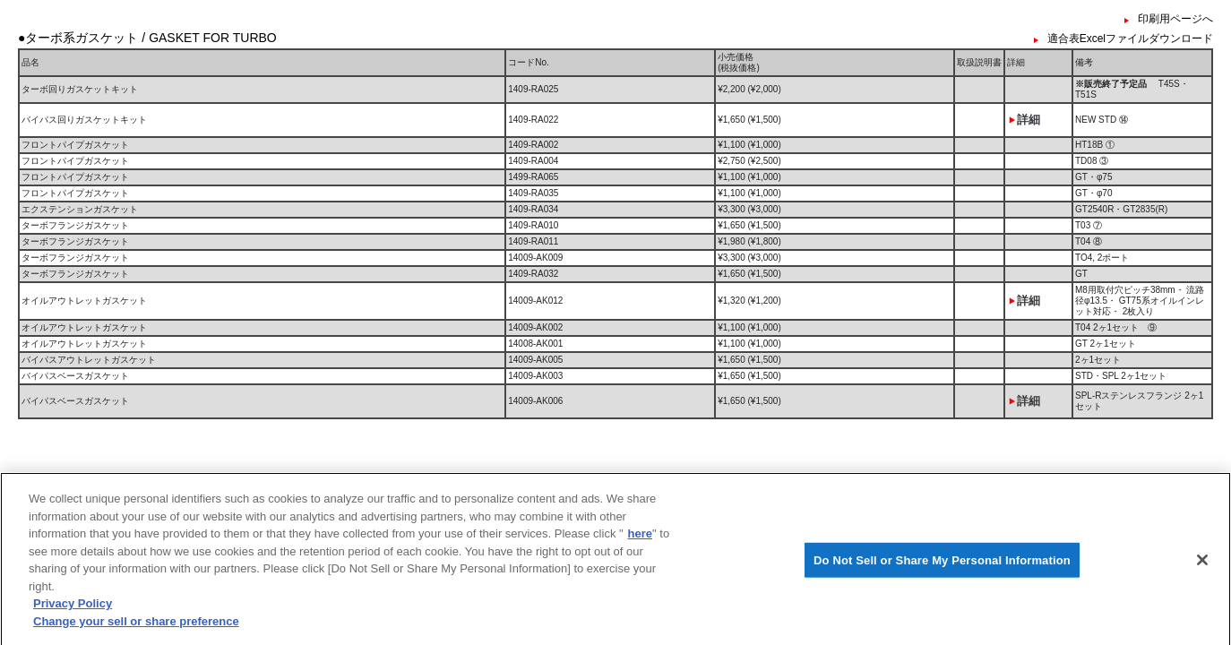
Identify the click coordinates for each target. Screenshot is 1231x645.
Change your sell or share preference (136, 626)
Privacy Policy (72, 609)
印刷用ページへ (1175, 19)
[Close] (1202, 565)
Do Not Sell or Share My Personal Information (942, 565)
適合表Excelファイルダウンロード (1130, 38)
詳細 (1028, 119)
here (640, 539)
